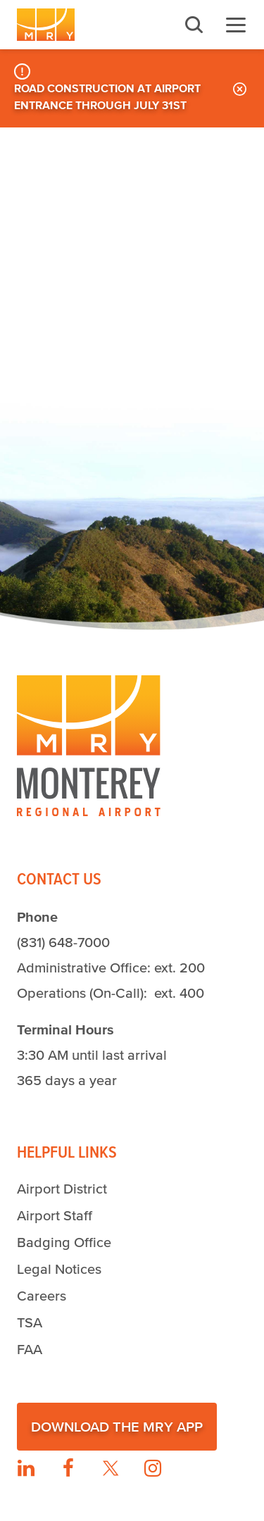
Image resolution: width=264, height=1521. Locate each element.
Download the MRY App (117, 1426)
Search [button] (193, 24)
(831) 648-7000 (63, 942)
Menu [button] (236, 24)
